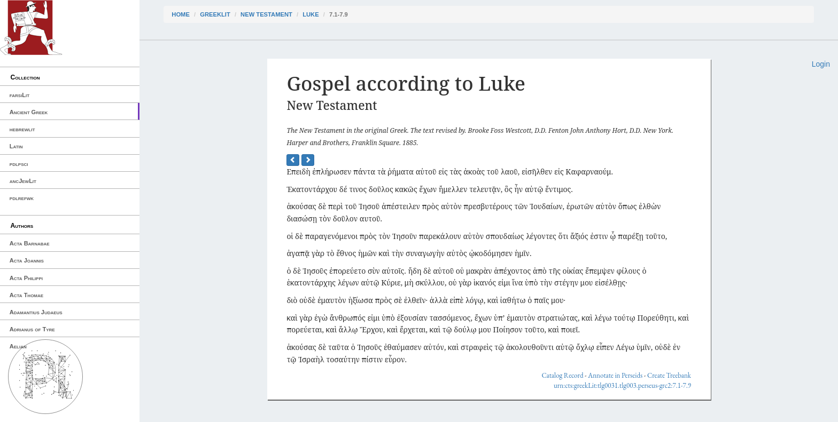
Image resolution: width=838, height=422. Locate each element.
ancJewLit (23, 181)
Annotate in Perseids (615, 375)
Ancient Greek (29, 112)
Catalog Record (562, 375)
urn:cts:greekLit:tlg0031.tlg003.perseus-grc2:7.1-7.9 (622, 385)
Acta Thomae (26, 295)
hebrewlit (22, 129)
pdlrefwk (22, 198)
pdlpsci (19, 164)
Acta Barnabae (30, 243)
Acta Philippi (26, 278)
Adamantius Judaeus (36, 312)
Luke (310, 14)
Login (821, 64)
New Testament (266, 14)
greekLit (215, 14)
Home (181, 14)
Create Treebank (669, 375)
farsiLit (19, 95)
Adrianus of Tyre (32, 329)
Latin (16, 146)
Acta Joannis (27, 260)
